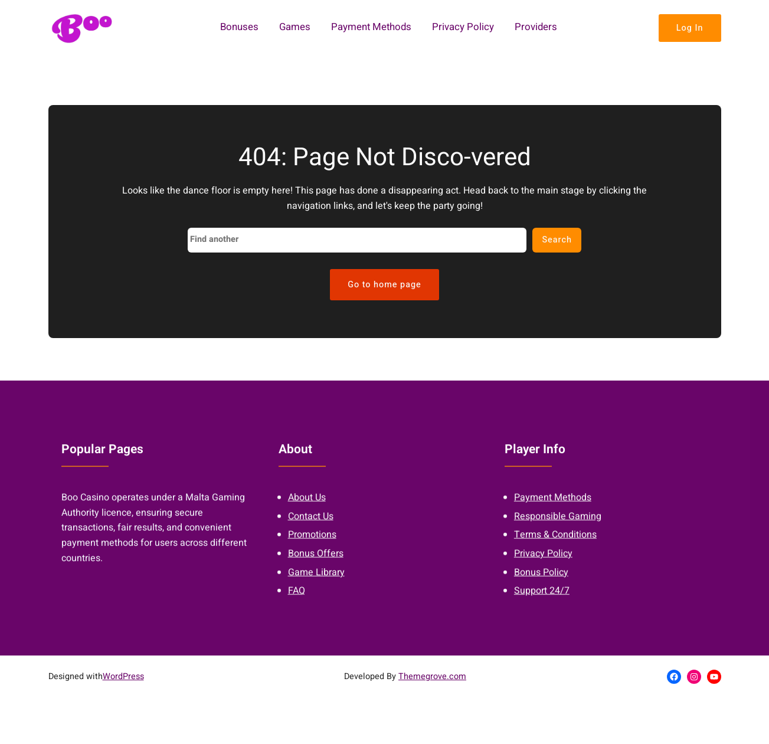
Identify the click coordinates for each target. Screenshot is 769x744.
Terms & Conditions (555, 541)
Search (557, 240)
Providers (536, 27)
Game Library (316, 578)
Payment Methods (371, 27)
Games (294, 27)
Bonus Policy (541, 578)
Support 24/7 (542, 597)
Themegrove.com (432, 676)
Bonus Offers (315, 560)
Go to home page (384, 284)
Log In (689, 28)
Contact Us (310, 522)
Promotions (312, 541)
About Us (307, 504)
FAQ (296, 597)
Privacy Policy (463, 27)
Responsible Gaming (557, 522)
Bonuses (239, 27)
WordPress (123, 676)
